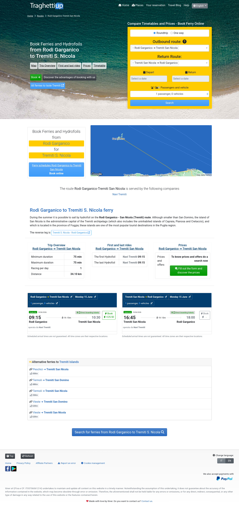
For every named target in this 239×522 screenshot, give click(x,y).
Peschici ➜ (50, 369)
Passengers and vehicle (170, 87)
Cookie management (93, 463)
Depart (148, 72)
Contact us (146, 501)
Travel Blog (174, 5)
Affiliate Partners (44, 463)
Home (123, 5)
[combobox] (169, 48)
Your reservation (155, 5)
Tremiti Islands (69, 362)
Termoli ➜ (51, 380)
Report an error (67, 463)
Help (186, 5)
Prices (87, 65)
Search (169, 102)
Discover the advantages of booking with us (69, 77)
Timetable (99, 65)
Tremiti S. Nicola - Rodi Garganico (71, 232)
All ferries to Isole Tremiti (47, 85)
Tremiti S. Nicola (56, 155)
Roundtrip (162, 33)
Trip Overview (47, 65)
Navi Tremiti (119, 194)
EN (229, 460)
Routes (40, 16)
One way (179, 33)
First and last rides (69, 65)
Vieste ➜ (50, 401)
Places (137, 5)
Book (35, 77)
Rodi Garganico (56, 143)
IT (221, 460)
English (198, 5)
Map (34, 65)
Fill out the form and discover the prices (188, 270)
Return (190, 72)
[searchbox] (180, 48)
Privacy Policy (24, 463)
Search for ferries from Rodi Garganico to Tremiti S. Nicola (119, 432)
